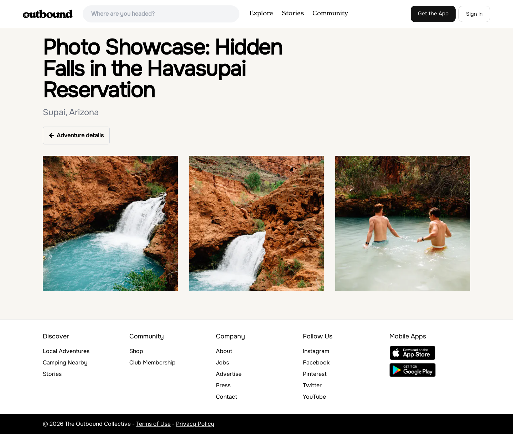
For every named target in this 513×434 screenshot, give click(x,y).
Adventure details (76, 135)
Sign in (474, 13)
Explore (261, 13)
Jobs (222, 362)
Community (330, 13)
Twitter (312, 385)
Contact (226, 396)
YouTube (314, 396)
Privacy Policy (195, 424)
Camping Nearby (65, 362)
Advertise (229, 374)
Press (223, 385)
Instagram (316, 351)
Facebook (316, 362)
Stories (293, 13)
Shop (136, 351)
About (224, 351)
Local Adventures (66, 351)
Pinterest (315, 374)
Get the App (433, 13)
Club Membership (152, 362)
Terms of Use (153, 424)
